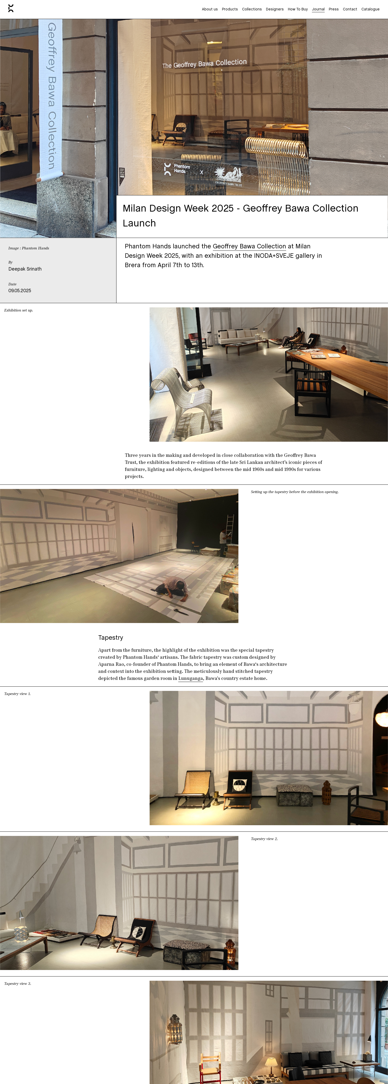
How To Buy (298, 9)
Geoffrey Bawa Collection (249, 247)
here (231, 959)
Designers (275, 9)
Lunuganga (190, 549)
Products (230, 9)
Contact (350, 9)
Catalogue (370, 9)
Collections (252, 9)
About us (210, 9)
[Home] (11, 9)
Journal (318, 9)
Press (334, 9)
